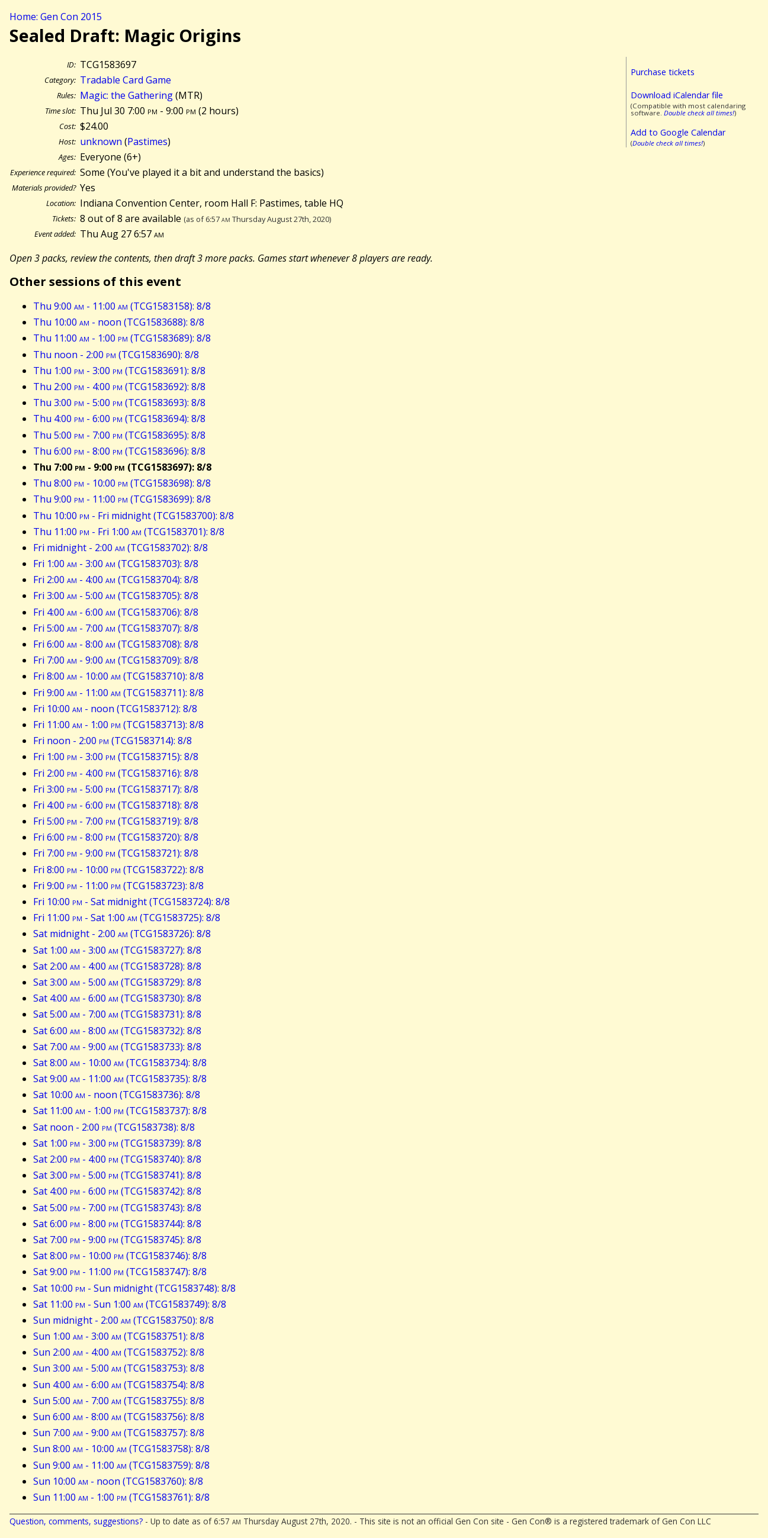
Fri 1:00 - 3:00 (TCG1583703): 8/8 (115, 563)
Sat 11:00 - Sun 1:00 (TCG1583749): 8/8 (129, 1304)
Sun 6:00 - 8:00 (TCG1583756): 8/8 (118, 1416)
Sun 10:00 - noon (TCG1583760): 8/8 (118, 1481)
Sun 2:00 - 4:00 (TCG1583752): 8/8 (118, 1352)
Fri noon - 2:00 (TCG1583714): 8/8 (112, 740)
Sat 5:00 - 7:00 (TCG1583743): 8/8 (117, 1207)
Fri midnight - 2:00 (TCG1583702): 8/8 (120, 547)
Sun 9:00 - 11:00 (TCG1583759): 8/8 (121, 1465)
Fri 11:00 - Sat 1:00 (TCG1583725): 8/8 (126, 917)
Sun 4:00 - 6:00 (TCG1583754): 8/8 (118, 1384)
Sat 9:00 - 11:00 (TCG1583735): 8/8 (120, 1078)
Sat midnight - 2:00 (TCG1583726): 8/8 (122, 933)
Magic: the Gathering (126, 95)
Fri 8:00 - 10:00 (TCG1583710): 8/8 (118, 676)
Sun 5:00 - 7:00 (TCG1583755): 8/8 (118, 1400)
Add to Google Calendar (678, 132)
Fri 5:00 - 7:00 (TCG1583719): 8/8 (115, 821)
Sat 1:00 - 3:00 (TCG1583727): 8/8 (117, 950)
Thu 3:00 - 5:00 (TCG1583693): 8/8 (119, 402)
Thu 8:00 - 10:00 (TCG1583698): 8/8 (122, 483)
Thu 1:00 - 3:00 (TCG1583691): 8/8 (119, 370)
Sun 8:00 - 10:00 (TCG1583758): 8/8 (121, 1448)
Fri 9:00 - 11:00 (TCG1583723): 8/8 (118, 885)
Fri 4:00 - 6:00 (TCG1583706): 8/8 (115, 612)
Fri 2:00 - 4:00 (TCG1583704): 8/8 (115, 579)
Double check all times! (699, 112)
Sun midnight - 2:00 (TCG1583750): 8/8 (123, 1320)
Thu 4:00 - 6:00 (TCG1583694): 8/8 (119, 418)
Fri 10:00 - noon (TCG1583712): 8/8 (115, 708)
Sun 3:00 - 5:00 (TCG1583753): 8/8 (118, 1368)
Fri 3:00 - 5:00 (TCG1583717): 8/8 (115, 789)
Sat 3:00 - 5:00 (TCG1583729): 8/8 (117, 982)
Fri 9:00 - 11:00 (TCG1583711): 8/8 (118, 692)
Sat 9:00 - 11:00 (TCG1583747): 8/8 (120, 1271)
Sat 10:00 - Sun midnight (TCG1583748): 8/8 (134, 1288)
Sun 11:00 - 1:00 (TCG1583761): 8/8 (121, 1497)
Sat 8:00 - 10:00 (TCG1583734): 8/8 (120, 1062)
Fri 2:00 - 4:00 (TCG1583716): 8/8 (115, 773)
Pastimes (147, 141)
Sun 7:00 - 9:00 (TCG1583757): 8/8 (118, 1432)
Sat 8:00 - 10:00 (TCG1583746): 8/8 (120, 1255)
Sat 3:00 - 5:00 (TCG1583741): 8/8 (117, 1175)
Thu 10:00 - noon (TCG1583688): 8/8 (118, 322)
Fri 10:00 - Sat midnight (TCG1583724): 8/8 (131, 901)
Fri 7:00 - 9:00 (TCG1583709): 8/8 (115, 660)
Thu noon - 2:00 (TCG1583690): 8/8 (116, 354)
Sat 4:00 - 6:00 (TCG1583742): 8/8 (117, 1191)
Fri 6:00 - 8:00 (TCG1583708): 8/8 (115, 644)
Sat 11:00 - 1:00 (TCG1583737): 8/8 (120, 1110)
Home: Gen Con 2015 (55, 16)
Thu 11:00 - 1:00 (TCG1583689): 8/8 (122, 338)
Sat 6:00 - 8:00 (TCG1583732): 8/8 (117, 1030)
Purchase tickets (663, 72)
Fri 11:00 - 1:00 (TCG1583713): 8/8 (118, 724)
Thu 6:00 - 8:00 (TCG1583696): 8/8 (119, 451)
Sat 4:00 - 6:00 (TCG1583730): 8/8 (117, 998)
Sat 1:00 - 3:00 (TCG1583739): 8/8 (117, 1143)
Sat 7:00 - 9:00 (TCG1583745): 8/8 (117, 1239)
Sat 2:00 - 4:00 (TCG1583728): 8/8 (117, 966)
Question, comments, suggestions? (76, 1521)
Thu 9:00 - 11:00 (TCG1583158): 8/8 (122, 306)
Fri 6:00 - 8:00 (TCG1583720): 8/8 (115, 837)
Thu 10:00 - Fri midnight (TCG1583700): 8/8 (133, 515)
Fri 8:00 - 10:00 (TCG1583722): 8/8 (118, 869)
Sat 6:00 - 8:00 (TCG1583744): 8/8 (117, 1223)
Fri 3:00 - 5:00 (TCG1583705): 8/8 (115, 595)
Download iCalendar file (677, 95)
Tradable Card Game (125, 79)
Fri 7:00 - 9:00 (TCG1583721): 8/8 (115, 853)
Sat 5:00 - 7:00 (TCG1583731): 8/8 (117, 1014)
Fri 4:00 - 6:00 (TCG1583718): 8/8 (115, 805)
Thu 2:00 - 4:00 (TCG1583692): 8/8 (119, 386)
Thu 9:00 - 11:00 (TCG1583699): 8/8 (122, 499)
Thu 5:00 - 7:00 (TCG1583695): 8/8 (119, 435)
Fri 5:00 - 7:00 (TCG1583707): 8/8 (115, 628)
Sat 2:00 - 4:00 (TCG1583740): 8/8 (117, 1159)
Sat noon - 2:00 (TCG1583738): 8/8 (114, 1127)
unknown (101, 141)
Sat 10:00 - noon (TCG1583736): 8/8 (116, 1094)
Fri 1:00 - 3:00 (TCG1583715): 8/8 (115, 756)
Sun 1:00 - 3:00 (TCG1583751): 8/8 (118, 1336)
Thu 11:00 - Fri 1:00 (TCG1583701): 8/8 (128, 531)
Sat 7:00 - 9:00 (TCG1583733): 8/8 (117, 1046)
